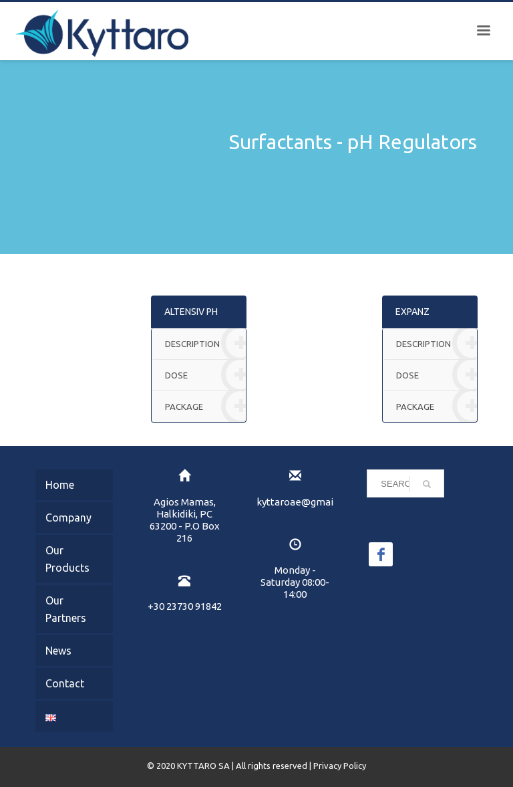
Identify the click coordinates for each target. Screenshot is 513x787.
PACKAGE (205, 406)
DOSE (205, 375)
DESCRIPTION (205, 344)
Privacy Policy (339, 765)
